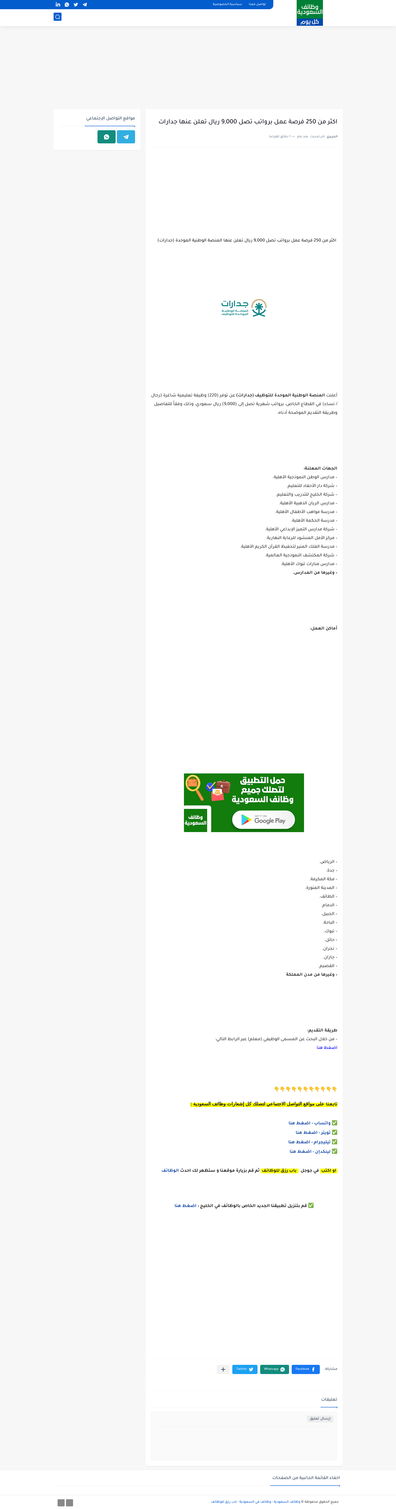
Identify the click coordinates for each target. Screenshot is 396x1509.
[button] (306, 1369)
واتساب (323, 1123)
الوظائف (169, 1171)
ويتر (326, 1133)
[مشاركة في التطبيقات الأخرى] (223, 1369)
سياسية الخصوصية (227, 4)
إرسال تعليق (320, 1419)
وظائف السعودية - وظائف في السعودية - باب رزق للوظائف (255, 1502)
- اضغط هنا (301, 1123)
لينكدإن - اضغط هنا (310, 1152)
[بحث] (57, 17)
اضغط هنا (327, 1048)
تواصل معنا (257, 4)
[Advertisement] (198, 68)
